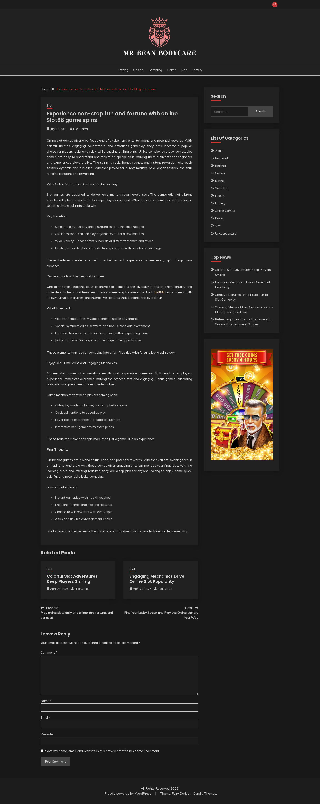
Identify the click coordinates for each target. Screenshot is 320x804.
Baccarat (221, 158)
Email (46, 717)
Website (47, 734)
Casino (138, 70)
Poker (171, 70)
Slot (184, 70)
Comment (49, 652)
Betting (122, 70)
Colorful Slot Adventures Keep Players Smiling (72, 578)
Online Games (225, 211)
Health (220, 196)
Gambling (155, 70)
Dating (220, 181)
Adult (219, 151)
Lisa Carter (80, 129)
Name (46, 701)
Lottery (197, 70)
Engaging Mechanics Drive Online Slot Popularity (157, 578)
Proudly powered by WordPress (128, 793)
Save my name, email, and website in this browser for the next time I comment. (102, 751)
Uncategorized (226, 233)
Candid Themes (204, 793)
